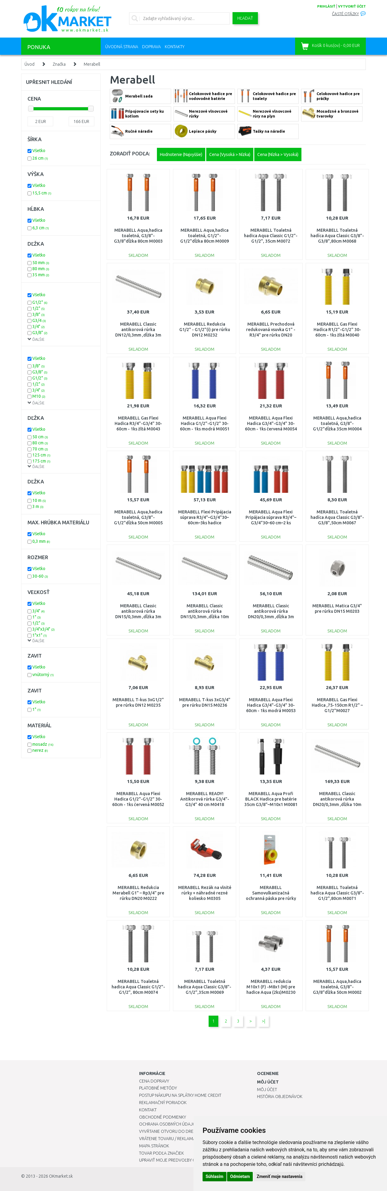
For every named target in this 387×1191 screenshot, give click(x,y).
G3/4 (39, 320)
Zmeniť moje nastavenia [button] (279, 1176)
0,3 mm (41, 541)
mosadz (43, 744)
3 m (38, 506)
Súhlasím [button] (214, 1176)
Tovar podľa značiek (161, 1153)
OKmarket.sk (61, 1176)
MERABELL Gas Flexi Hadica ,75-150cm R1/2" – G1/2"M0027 (337, 705)
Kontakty (174, 46)
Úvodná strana (121, 46)
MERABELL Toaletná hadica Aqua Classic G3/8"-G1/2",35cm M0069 (204, 987)
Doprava (151, 46)
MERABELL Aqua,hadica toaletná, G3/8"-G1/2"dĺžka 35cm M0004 (337, 423)
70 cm (40, 448)
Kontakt (148, 1109)
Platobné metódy (158, 1088)
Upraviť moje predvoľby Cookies (174, 1160)
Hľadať (245, 18)
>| (263, 1021)
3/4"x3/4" (43, 629)
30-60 (40, 576)
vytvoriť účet (352, 6)
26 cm (40, 158)
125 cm (41, 455)
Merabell (92, 64)
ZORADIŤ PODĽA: (130, 153)
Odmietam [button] (240, 1176)
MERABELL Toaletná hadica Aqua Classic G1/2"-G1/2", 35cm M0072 (271, 236)
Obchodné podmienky (162, 1117)
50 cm (40, 436)
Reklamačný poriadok (163, 1102)
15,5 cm (41, 193)
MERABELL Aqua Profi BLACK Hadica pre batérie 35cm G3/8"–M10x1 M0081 (271, 799)
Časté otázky (345, 14)
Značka (59, 64)
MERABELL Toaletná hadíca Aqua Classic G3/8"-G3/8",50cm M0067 (337, 517)
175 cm (41, 461)
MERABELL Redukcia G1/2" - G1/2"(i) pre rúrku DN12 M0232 (204, 329)
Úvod (29, 64)
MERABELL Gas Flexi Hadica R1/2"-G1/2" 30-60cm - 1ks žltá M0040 (337, 329)
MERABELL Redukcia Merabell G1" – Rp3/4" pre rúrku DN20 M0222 (138, 893)
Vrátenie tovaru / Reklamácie (170, 1138)
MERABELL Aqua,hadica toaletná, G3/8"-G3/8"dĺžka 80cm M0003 (138, 236)
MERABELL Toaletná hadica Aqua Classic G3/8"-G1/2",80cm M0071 (337, 893)
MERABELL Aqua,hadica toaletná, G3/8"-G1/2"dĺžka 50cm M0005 (138, 517)
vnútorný (43, 674)
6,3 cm (40, 227)
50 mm (40, 262)
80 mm (40, 268)
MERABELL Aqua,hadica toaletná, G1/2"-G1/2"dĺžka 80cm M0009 (204, 236)
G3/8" (39, 332)
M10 (38, 396)
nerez (40, 750)
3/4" (38, 326)
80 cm (40, 442)
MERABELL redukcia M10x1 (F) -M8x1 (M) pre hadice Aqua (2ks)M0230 (270, 987)
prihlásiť (326, 6)
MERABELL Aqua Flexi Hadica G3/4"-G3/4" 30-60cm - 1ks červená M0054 (271, 423)
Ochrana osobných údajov (169, 1124)
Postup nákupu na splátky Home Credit (180, 1095)
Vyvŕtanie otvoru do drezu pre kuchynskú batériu (193, 1131)
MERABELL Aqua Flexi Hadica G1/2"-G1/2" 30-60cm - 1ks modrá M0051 (204, 423)
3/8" (38, 314)
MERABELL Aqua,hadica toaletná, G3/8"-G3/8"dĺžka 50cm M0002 (337, 987)
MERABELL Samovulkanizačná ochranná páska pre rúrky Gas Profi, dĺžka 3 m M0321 (271, 898)
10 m (39, 500)
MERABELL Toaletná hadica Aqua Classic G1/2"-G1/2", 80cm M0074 (138, 987)
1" (36, 617)
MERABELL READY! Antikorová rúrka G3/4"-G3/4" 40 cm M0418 (204, 799)
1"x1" (39, 635)
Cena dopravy (154, 1081)
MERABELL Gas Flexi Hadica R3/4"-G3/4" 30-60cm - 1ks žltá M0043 (138, 423)
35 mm (40, 274)
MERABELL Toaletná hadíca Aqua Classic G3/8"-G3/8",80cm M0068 (337, 236)
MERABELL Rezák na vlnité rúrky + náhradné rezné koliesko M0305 (204, 893)
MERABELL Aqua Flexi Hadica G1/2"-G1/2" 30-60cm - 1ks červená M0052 (138, 799)
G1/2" (39, 302)
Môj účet (267, 1089)
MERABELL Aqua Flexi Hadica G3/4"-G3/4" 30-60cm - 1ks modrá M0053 (271, 705)
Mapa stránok (154, 1145)
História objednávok (279, 1096)
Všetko (38, 150)
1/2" (38, 308)
